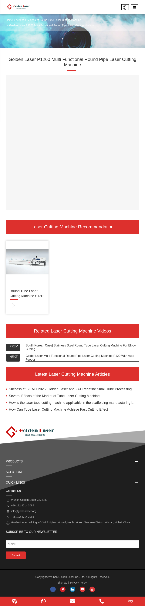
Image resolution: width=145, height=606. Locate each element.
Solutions (72, 472)
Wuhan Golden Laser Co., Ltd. (67, 576)
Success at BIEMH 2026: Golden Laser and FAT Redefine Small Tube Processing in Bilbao (74, 389)
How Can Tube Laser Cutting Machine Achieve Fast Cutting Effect (58, 409)
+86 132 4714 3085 (22, 516)
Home (9, 20)
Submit (16, 555)
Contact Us (13, 490)
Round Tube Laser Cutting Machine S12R (27, 293)
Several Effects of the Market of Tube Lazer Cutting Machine (54, 396)
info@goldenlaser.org (23, 511)
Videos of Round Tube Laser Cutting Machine (54, 20)
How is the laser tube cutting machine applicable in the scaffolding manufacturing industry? (74, 403)
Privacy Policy (78, 582)
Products (72, 461)
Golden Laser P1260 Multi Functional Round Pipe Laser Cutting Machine (51, 25)
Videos (20, 20)
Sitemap (62, 582)
